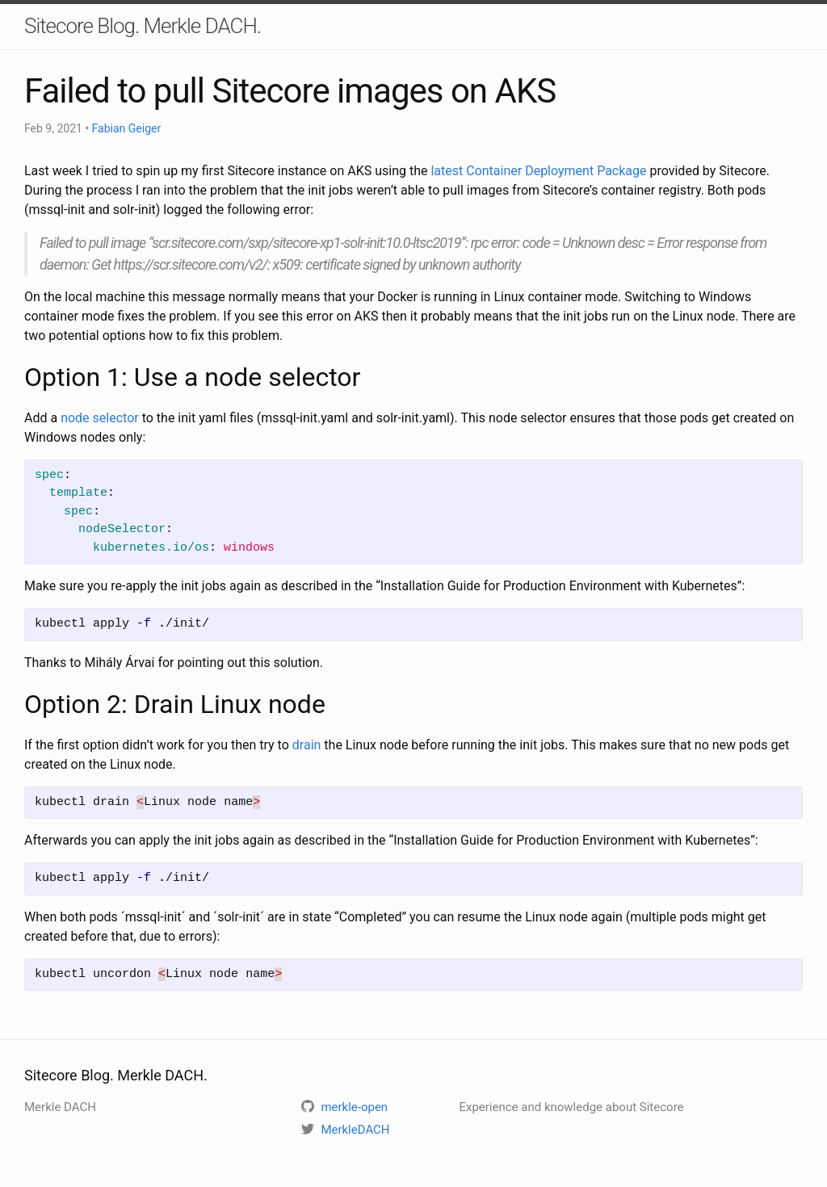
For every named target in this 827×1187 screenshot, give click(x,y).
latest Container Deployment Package (538, 170)
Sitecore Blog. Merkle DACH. (142, 26)
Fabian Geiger (127, 128)
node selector (100, 418)
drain (306, 745)
